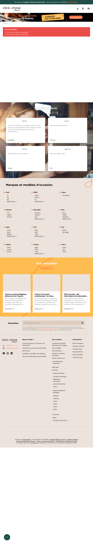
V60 (63, 249)
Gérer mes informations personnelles (34, 356)
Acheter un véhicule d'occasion (58, 354)
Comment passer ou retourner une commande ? (33, 344)
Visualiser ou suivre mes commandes (34, 348)
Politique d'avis (77, 349)
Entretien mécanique (60, 376)
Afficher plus (11, 201)
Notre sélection (57, 351)
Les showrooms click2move (58, 362)
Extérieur (56, 398)
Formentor (66, 195)
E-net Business (34, 443)
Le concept (55, 414)
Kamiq (9, 249)
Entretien (55, 370)
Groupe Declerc (26, 439)
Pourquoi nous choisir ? (60, 420)
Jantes (55, 401)
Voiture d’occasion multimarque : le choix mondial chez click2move (45, 295)
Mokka (9, 234)
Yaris (36, 249)
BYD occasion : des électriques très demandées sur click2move (75, 295)
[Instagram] (7, 353)
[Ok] (82, 323)
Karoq (9, 251)
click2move (6, 23)
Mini (63, 213)
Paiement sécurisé (78, 346)
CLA (36, 217)
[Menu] (89, 8)
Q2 (8, 199)
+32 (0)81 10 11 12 (11, 345)
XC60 (64, 251)
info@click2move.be (12, 348)
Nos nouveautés (78, 354)
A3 (8, 197)
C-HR (36, 251)
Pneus (55, 387)
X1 (35, 199)
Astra (8, 232)
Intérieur (56, 396)
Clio (8, 213)
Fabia (9, 247)
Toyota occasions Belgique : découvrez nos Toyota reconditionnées (16, 295)
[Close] (88, 29)
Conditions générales (72, 439)
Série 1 (37, 195)
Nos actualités (46, 263)
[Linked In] (11, 353)
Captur (9, 215)
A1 (8, 195)
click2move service (58, 373)
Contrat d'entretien (59, 384)
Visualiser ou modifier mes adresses (33, 353)
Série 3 (37, 197)
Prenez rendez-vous (58, 358)
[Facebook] (3, 353)
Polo (36, 230)
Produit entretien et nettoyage (59, 391)
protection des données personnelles (47, 328)
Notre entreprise (78, 343)
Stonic (64, 230)
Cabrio (64, 215)
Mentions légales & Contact (57, 439)
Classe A (37, 213)
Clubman (65, 217)
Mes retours (26, 351)
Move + (55, 418)
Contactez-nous (77, 357)
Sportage (65, 232)
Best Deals (55, 367)
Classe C (37, 215)
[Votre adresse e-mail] (53, 323)
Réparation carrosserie (56, 380)
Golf (36, 232)
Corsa (9, 230)
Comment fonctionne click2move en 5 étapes (59, 344)
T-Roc (36, 234)
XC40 (64, 247)
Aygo (36, 247)
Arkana (9, 217)
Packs (55, 409)
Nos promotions (78, 352)
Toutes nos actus (45, 267)
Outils (55, 407)
